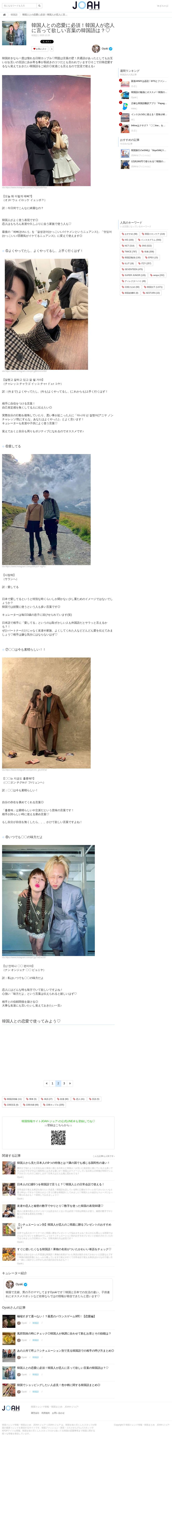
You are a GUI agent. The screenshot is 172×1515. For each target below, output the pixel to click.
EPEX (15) (151, 257)
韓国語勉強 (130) (131, 257)
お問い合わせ (58, 1413)
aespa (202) (157, 275)
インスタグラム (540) (149, 240)
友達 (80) (63, 1099)
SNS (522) (145, 246)
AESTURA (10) (151, 293)
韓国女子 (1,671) (153, 287)
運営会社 (35, 1413)
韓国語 (34, 35)
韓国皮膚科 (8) (130, 293)
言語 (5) (94, 1099)
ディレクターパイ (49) (134, 281)
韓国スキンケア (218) (153, 234)
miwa (133, 108)
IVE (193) (128, 240)
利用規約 (46, 1413)
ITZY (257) (144, 263)
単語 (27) (46, 1099)
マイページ (162, 6)
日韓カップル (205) (53, 1105)
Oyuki (100, 48)
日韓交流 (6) (11, 1105)
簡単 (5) (31, 1099)
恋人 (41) (78, 1099)
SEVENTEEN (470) (132, 269)
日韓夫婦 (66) (31, 1105)
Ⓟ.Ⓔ (19, 1217)
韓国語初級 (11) (13, 1099)
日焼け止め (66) (130, 287)
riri (132, 119)
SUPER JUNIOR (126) (134, 275)
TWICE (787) (129, 251)
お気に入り (39, 49)
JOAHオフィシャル (140, 155)
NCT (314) (128, 246)
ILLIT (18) (128, 263)
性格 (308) (147, 251)
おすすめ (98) (129, 234)
